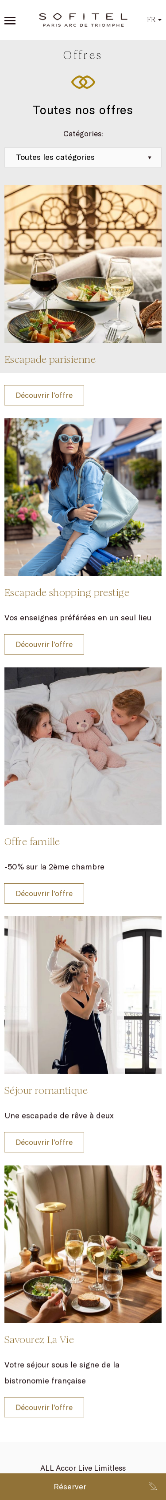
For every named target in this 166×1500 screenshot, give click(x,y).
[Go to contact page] (152, 1486)
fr (154, 19)
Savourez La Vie (39, 1329)
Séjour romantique (46, 1085)
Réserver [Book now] (70, 1486)
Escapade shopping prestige (66, 593)
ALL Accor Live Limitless (83, 1467)
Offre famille (32, 842)
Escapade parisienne (50, 359)
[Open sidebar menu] (9, 20)
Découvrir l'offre (44, 395)
